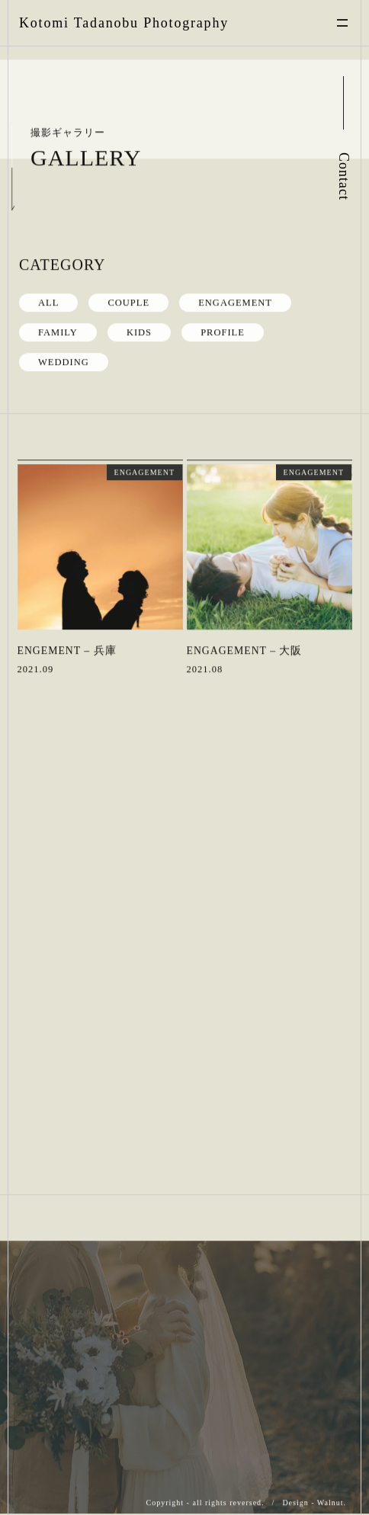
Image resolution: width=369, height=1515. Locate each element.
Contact (343, 176)
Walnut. (331, 1502)
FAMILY (58, 331)
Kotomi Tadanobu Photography (124, 22)
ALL (48, 301)
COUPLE (128, 301)
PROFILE (223, 331)
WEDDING (63, 361)
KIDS (139, 331)
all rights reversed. (228, 1502)
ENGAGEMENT (235, 301)
